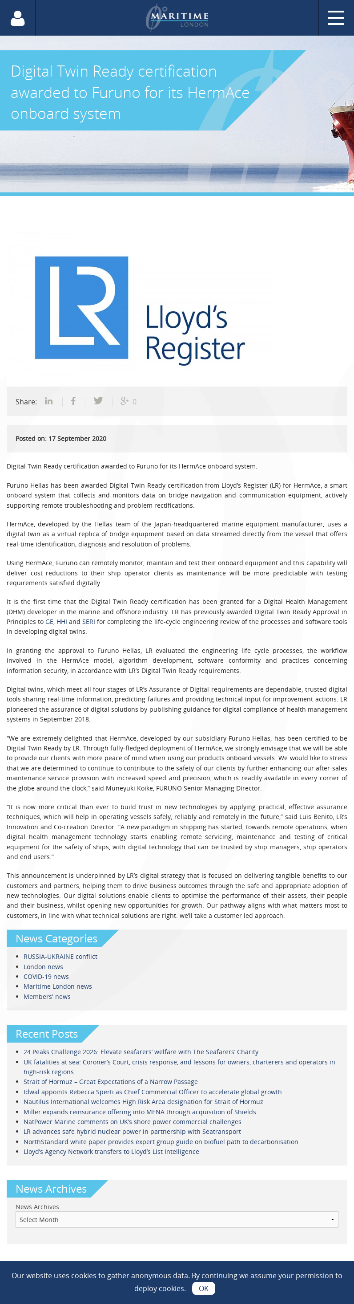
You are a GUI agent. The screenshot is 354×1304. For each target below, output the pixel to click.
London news (43, 966)
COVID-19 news (46, 976)
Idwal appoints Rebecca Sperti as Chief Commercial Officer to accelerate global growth (153, 1092)
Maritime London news (58, 986)
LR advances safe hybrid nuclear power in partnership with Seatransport (132, 1131)
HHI (61, 621)
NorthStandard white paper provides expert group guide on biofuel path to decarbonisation (161, 1141)
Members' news (47, 996)
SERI (88, 621)
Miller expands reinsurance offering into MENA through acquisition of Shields (140, 1112)
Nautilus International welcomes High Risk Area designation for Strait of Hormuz (143, 1101)
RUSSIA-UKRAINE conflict (60, 956)
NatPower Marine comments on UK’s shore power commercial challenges (132, 1121)
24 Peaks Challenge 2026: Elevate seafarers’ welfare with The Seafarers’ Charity (141, 1051)
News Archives (37, 1206)
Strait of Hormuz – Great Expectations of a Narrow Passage (111, 1081)
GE (49, 621)
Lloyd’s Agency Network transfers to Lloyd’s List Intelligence (111, 1151)
